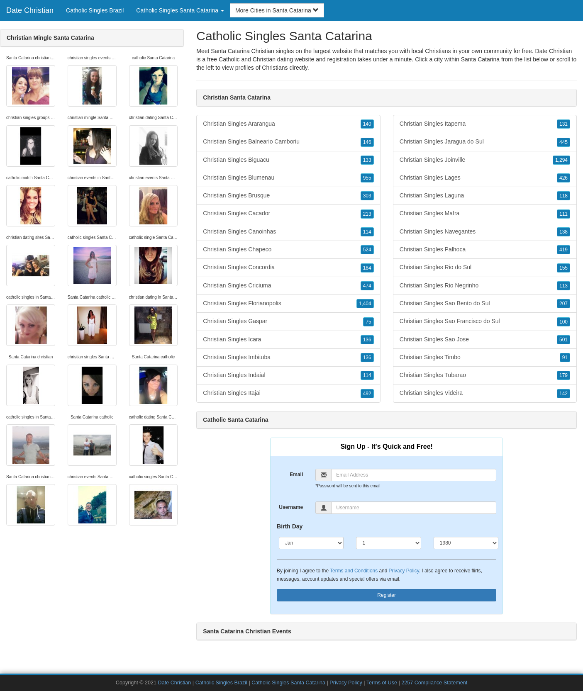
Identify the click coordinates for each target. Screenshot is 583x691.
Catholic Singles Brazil (95, 10)
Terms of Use (381, 683)
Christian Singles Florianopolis (288, 303)
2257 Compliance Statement (434, 683)
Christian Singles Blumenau (288, 177)
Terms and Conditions (354, 571)
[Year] (466, 543)
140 (367, 124)
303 (367, 196)
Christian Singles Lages (485, 177)
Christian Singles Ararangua (288, 124)
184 (367, 268)
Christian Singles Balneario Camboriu (288, 141)
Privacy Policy (404, 571)
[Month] (311, 543)
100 (563, 322)
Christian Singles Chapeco (288, 249)
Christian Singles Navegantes (485, 231)
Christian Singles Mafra (485, 213)
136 (367, 340)
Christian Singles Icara (288, 339)
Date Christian (30, 10)
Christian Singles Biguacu (288, 160)
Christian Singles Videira (485, 393)
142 (563, 394)
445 (563, 142)
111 (563, 214)
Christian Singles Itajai (288, 393)
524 (367, 250)
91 (565, 357)
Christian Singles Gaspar (288, 321)
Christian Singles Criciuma (288, 285)
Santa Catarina (480, 59)
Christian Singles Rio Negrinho (485, 285)
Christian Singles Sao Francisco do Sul (485, 321)
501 (563, 340)
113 (563, 286)
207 (563, 304)
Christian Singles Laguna (485, 195)
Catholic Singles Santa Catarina (288, 683)
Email (296, 474)
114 (367, 232)
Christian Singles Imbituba (288, 357)
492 (367, 394)
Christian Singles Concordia (288, 267)
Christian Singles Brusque (288, 195)
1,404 (365, 304)
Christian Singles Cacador (288, 213)
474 (367, 286)
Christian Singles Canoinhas (288, 231)
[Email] (414, 475)
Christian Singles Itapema (485, 124)
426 (563, 178)
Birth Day (289, 526)
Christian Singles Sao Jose (485, 339)
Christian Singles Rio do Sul (485, 267)
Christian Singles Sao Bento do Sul (485, 303)
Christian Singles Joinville (485, 160)
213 (367, 214)
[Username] (414, 507)
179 (563, 375)
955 (367, 178)
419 (563, 250)
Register (386, 595)
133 (367, 160)
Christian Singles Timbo (485, 357)
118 (563, 196)
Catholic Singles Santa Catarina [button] (180, 10)
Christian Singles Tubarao (485, 375)
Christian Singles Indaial (288, 375)
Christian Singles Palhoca (485, 249)
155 (563, 268)
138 (563, 232)
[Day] (388, 543)
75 (368, 322)
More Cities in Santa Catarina (277, 10)
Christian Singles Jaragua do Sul (485, 141)
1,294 (561, 160)
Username (291, 507)
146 (367, 142)
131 (563, 124)
